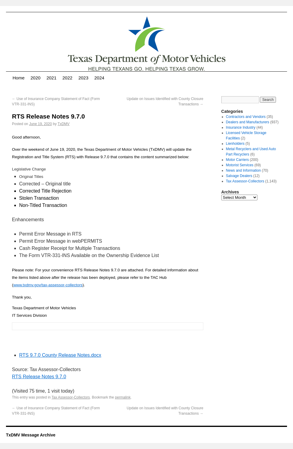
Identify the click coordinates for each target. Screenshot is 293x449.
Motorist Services (240, 165)
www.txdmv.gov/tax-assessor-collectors (48, 285)
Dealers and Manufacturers (247, 122)
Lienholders (235, 144)
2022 (67, 77)
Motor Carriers (237, 160)
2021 (51, 77)
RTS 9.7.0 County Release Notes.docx (60, 355)
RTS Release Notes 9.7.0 (39, 376)
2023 (83, 77)
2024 (99, 77)
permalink (123, 397)
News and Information (243, 170)
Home (19, 77)
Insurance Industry (241, 127)
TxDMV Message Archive (30, 435)
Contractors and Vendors (246, 117)
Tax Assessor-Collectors (71, 397)
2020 (35, 77)
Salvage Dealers (239, 176)
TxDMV (64, 124)
